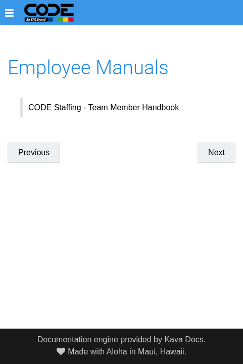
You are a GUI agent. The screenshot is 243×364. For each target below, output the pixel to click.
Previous (34, 152)
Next (216, 152)
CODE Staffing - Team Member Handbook (103, 107)
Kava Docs (183, 339)
